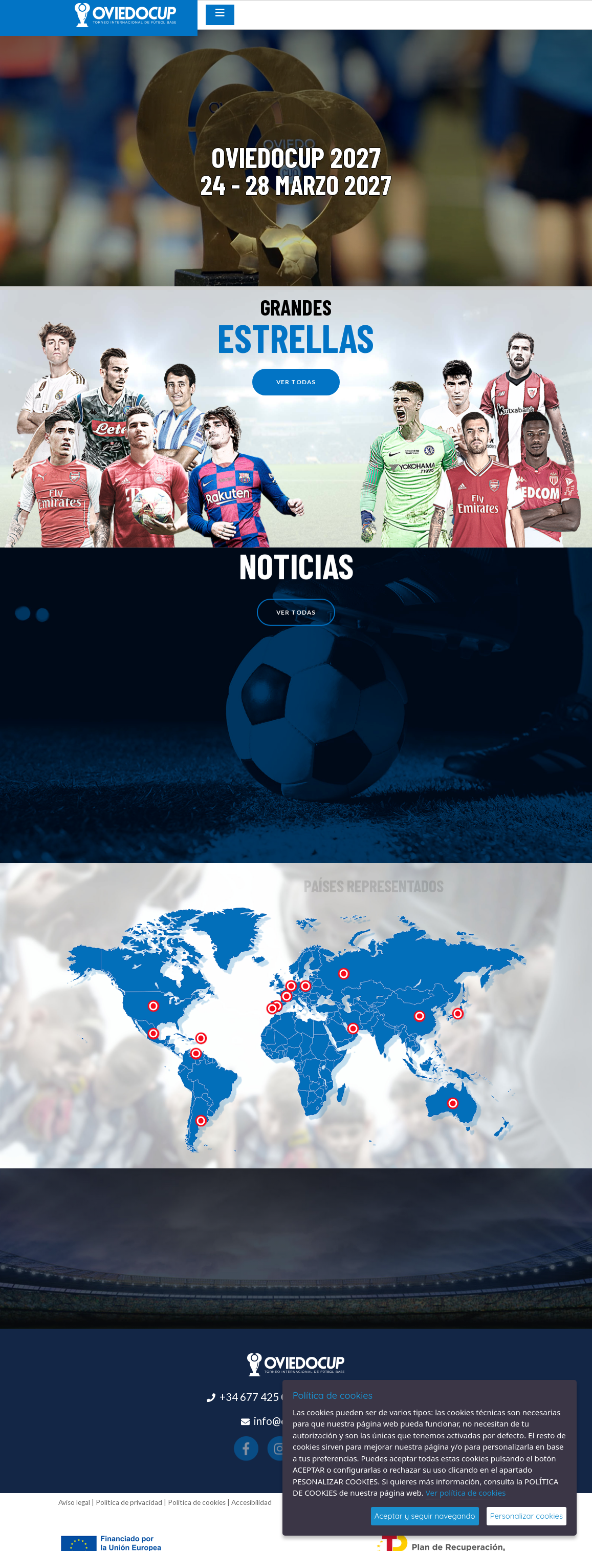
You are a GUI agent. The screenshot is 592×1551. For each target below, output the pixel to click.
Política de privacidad (129, 1502)
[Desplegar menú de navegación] (220, 15)
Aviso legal (74, 1502)
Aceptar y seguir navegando (425, 1516)
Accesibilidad (251, 1502)
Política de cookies (197, 1502)
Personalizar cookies (526, 1516)
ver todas (300, 382)
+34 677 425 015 (259, 1397)
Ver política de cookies (466, 1492)
